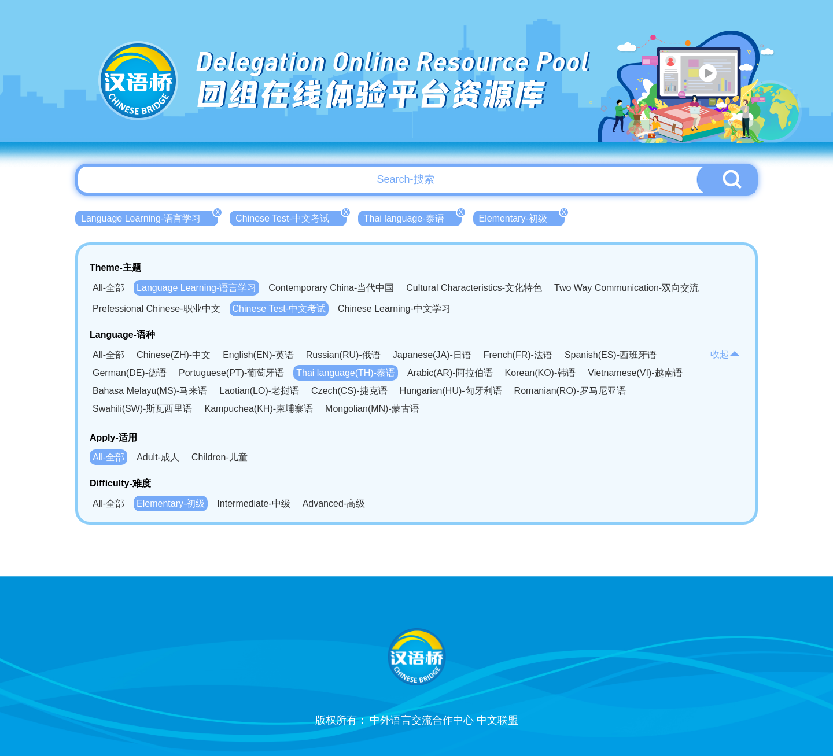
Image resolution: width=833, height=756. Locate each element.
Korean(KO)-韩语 (540, 373)
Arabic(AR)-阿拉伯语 (450, 373)
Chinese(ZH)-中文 (174, 355)
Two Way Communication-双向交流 (626, 288)
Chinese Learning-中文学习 (394, 309)
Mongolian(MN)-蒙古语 (372, 409)
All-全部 (108, 288)
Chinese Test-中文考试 (291, 217)
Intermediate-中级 (253, 503)
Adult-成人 (158, 457)
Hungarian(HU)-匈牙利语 (451, 391)
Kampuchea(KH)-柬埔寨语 (258, 409)
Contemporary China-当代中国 (331, 288)
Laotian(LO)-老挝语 (259, 391)
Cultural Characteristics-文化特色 (474, 288)
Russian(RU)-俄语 (343, 355)
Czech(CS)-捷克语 (349, 391)
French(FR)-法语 (518, 355)
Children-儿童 (219, 457)
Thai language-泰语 (413, 217)
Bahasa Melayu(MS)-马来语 (150, 391)
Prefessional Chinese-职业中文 (156, 309)
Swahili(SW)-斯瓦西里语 (142, 409)
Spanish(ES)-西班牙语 (611, 355)
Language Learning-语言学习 (149, 217)
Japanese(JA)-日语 (432, 355)
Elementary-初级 (522, 217)
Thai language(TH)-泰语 (345, 373)
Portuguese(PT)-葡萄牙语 (231, 373)
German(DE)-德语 (130, 373)
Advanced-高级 (334, 503)
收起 (725, 354)
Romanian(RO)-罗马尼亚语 (570, 391)
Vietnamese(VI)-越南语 (635, 373)
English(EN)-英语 (258, 355)
